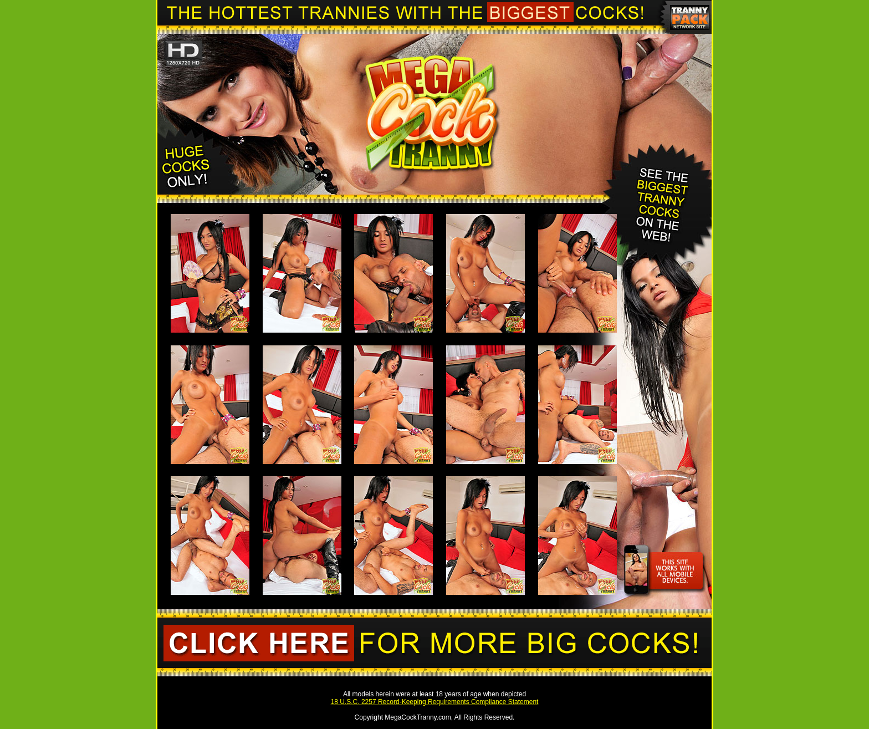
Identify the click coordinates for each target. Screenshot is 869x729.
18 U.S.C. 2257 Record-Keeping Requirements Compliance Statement (435, 702)
